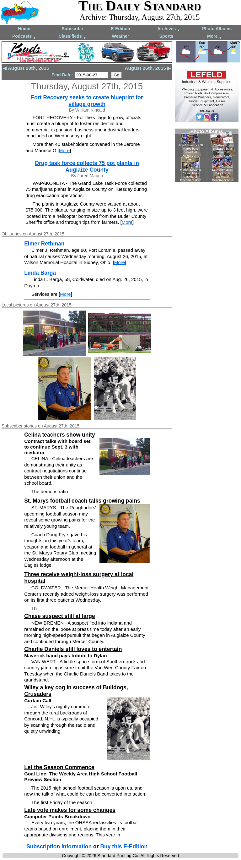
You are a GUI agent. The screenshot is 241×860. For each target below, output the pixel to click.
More (214, 37)
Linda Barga (40, 273)
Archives (168, 29)
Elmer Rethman (44, 243)
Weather (120, 36)
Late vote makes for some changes (69, 810)
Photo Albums (217, 28)
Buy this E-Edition (123, 846)
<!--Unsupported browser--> (206, 155)
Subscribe (72, 28)
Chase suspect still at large (59, 616)
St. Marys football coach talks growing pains (82, 501)
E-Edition (120, 28)
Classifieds (72, 37)
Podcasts (24, 37)
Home (24, 28)
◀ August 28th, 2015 (26, 68)
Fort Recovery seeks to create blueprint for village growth (87, 100)
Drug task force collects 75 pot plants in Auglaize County (87, 166)
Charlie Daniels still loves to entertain (73, 649)
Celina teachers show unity (59, 435)
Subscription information (59, 846)
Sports (166, 36)
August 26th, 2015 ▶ (148, 68)
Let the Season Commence (59, 767)
